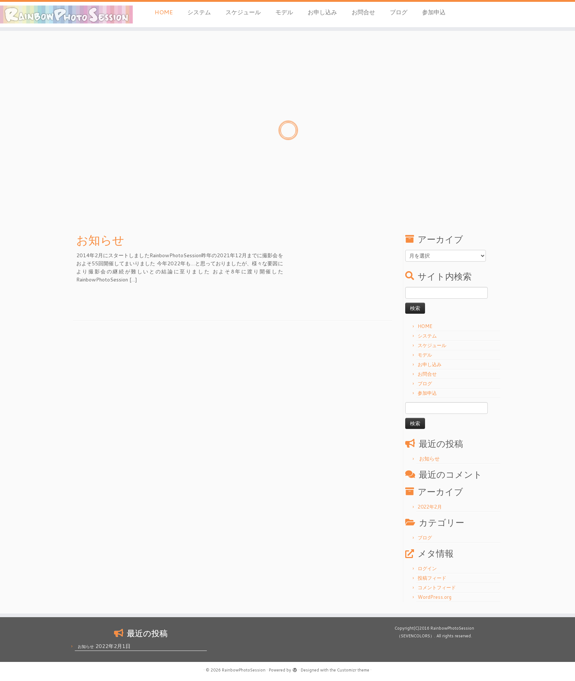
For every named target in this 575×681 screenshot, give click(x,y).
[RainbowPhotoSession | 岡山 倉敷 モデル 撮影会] (66, 14)
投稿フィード (432, 578)
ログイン (427, 568)
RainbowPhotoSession (243, 670)
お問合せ (363, 12)
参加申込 (434, 12)
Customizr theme (353, 670)
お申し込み (322, 12)
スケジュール (243, 12)
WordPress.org (434, 597)
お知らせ (100, 240)
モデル (284, 12)
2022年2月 (430, 506)
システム (199, 12)
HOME (164, 12)
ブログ (398, 12)
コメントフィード (437, 587)
